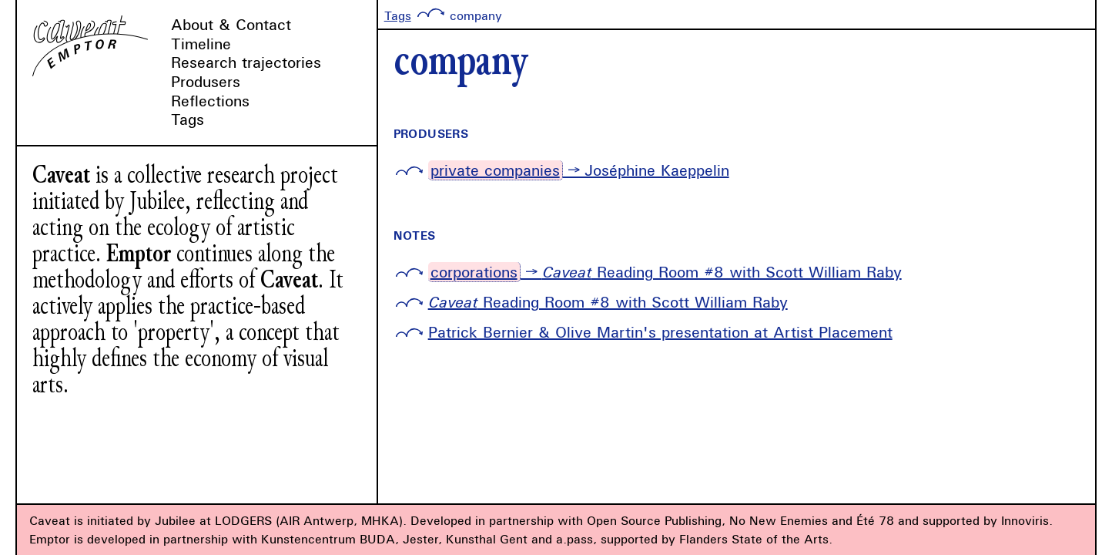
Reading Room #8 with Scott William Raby (608, 301)
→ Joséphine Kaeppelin (578, 170)
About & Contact (231, 24)
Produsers (205, 81)
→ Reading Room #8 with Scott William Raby (665, 271)
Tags (187, 119)
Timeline (201, 43)
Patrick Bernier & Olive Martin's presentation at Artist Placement (660, 331)
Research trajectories (246, 62)
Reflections (210, 100)
